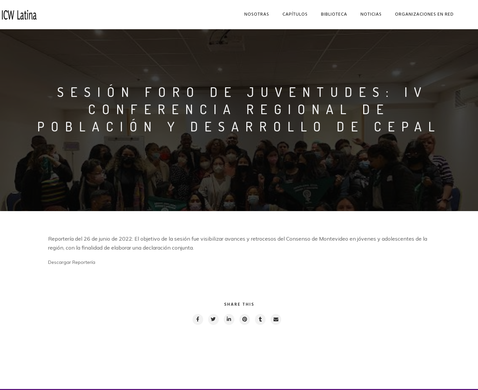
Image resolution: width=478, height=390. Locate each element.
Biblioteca (335, 14)
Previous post (78, 364)
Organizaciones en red (425, 14)
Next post (403, 364)
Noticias (372, 14)
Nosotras (257, 14)
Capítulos (296, 14)
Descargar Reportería (71, 262)
